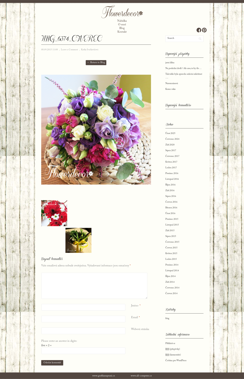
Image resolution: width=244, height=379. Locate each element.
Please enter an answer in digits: (59, 341)
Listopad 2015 (172, 225)
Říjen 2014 (170, 276)
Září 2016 (170, 190)
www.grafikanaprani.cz (103, 376)
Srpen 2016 (170, 196)
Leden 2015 (171, 259)
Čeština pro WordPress (176, 360)
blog (167, 318)
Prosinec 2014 (171, 265)
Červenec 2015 (172, 242)
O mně (122, 24)
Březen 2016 (171, 208)
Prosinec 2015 (171, 219)
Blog (122, 28)
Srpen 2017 (170, 150)
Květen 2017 (171, 162)
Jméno (134, 306)
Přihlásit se (170, 343)
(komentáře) (173, 355)
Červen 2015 (171, 248)
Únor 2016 (170, 213)
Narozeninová (171, 83)
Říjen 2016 (170, 185)
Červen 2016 (171, 202)
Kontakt (122, 32)
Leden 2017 (171, 168)
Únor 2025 (170, 133)
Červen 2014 (171, 293)
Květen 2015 (171, 253)
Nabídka (122, 21)
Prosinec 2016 (171, 173)
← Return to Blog (96, 62)
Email (134, 317)
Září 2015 (170, 230)
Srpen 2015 (170, 236)
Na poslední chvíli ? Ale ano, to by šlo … (183, 68)
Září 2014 (170, 282)
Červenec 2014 (172, 288)
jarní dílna (169, 63)
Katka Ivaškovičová (89, 50)
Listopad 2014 (172, 270)
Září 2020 (170, 145)
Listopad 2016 (172, 179)
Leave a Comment (69, 50)
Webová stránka (140, 329)
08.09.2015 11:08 (49, 50)
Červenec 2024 (172, 139)
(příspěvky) (172, 349)
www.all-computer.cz (141, 376)
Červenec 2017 (172, 156)
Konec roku (170, 89)
